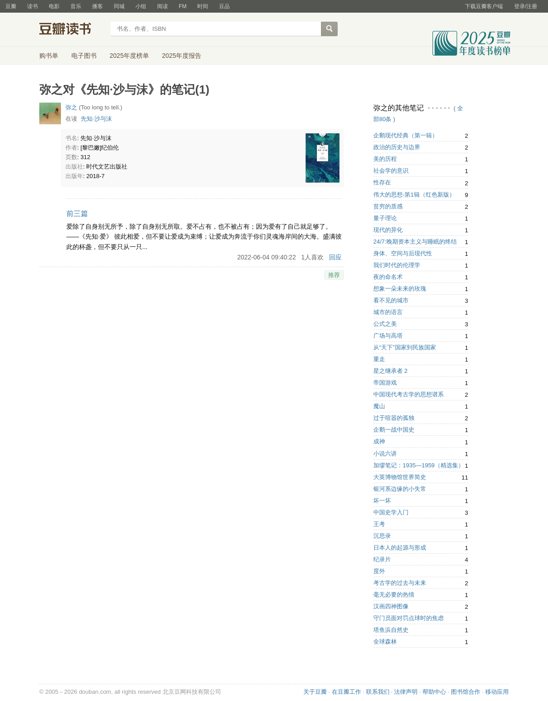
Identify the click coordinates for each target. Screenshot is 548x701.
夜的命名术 (388, 276)
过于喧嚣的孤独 (393, 417)
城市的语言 (388, 312)
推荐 (334, 275)
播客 (97, 6)
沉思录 (382, 535)
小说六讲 (385, 453)
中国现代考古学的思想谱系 (408, 394)
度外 (379, 571)
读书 (32, 6)
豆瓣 (10, 6)
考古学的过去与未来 (399, 582)
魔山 (379, 406)
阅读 (162, 6)
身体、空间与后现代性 (402, 253)
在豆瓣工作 (346, 691)
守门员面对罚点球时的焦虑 (408, 618)
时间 (202, 6)
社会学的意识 (391, 170)
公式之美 (385, 323)
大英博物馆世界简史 (399, 477)
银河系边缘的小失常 (399, 488)
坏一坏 (382, 500)
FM (182, 6)
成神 (379, 441)
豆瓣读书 (72, 29)
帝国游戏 (385, 382)
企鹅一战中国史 (393, 429)
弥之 (71, 107)
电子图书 (84, 55)
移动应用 (497, 691)
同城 (119, 6)
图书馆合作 (465, 691)
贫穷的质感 (388, 206)
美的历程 (385, 158)
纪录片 (382, 559)
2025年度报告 (181, 55)
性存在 (382, 182)
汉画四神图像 (391, 606)
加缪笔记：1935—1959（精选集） (418, 465)
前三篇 (77, 213)
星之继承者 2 (390, 370)
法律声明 (406, 691)
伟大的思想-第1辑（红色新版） (414, 194)
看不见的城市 (391, 300)
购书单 (48, 55)
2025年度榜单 (129, 55)
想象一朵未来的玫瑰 (399, 288)
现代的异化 (388, 229)
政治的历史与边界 (396, 147)
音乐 (75, 6)
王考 (379, 524)
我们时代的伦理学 (396, 265)
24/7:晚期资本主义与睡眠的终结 (415, 241)
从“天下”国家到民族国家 (404, 347)
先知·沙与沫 (96, 118)
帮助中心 (434, 691)
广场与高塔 (388, 335)
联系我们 (378, 691)
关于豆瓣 (315, 691)
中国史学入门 (391, 512)
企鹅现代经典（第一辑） (405, 135)
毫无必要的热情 (393, 594)
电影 (54, 6)
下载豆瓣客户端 (484, 6)
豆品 (224, 6)
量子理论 (385, 218)
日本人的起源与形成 (399, 547)
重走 (379, 359)
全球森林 (385, 641)
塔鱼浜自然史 (391, 629)
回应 (335, 257)
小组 (140, 6)
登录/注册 (525, 6)
